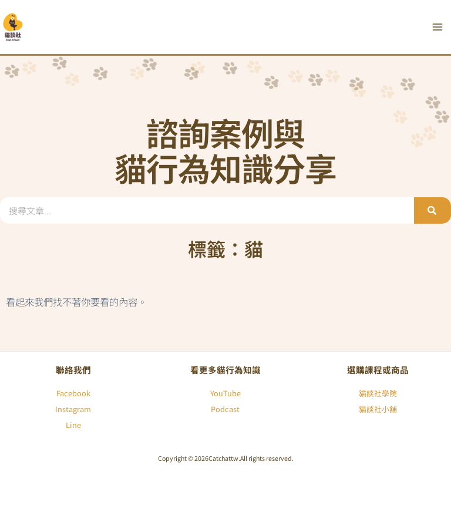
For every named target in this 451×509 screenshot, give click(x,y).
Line (73, 424)
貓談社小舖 (378, 408)
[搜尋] (432, 210)
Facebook (73, 393)
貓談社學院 (378, 393)
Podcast (225, 408)
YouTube (225, 393)
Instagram (73, 408)
